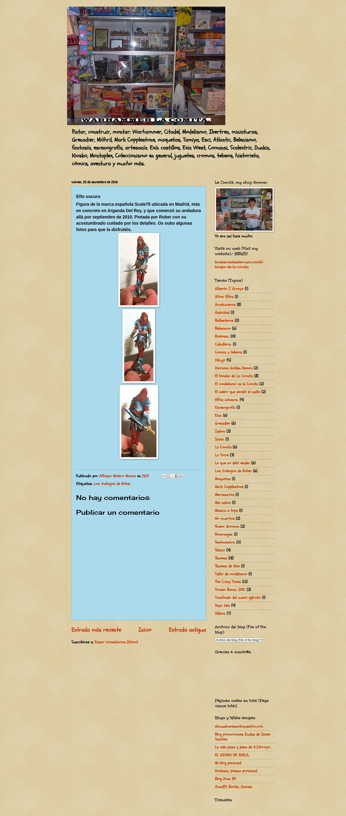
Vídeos (220, 613)
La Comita (223, 447)
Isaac (219, 439)
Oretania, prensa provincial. (236, 771)
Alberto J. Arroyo (229, 289)
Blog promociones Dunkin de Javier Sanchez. (243, 737)
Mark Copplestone (229, 487)
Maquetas (223, 479)
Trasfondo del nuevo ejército (238, 597)
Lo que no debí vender (232, 463)
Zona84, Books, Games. (233, 787)
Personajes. (224, 534)
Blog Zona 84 (225, 779)
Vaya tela (222, 605)
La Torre (222, 455)
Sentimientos (225, 542)
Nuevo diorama (227, 526)
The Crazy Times (228, 582)
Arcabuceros (225, 304)
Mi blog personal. (228, 763)
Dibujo (220, 360)
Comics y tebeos (228, 352)
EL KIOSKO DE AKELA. (232, 755)
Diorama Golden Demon (233, 368)
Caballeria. (223, 344)
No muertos (225, 518)
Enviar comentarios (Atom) (116, 642)
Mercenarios (224, 495)
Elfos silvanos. (226, 400)
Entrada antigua (187, 630)
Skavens (221, 558)
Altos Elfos (224, 297)
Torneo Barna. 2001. (230, 589)
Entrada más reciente (96, 630)
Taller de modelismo (231, 574)
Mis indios (223, 502)
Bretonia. (222, 336)
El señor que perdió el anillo (237, 392)
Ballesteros (224, 320)
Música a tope (226, 510)
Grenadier (222, 423)
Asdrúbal (222, 312)
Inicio (144, 630)
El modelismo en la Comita (236, 384)
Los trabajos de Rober (112, 484)
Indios (220, 431)
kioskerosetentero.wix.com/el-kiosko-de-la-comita (239, 264)
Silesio (220, 550)
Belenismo (223, 328)
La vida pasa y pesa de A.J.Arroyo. (243, 747)
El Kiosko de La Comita (234, 376)
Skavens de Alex (227, 566)
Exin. (218, 415)
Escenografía (225, 407)
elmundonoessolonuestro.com (239, 726)
